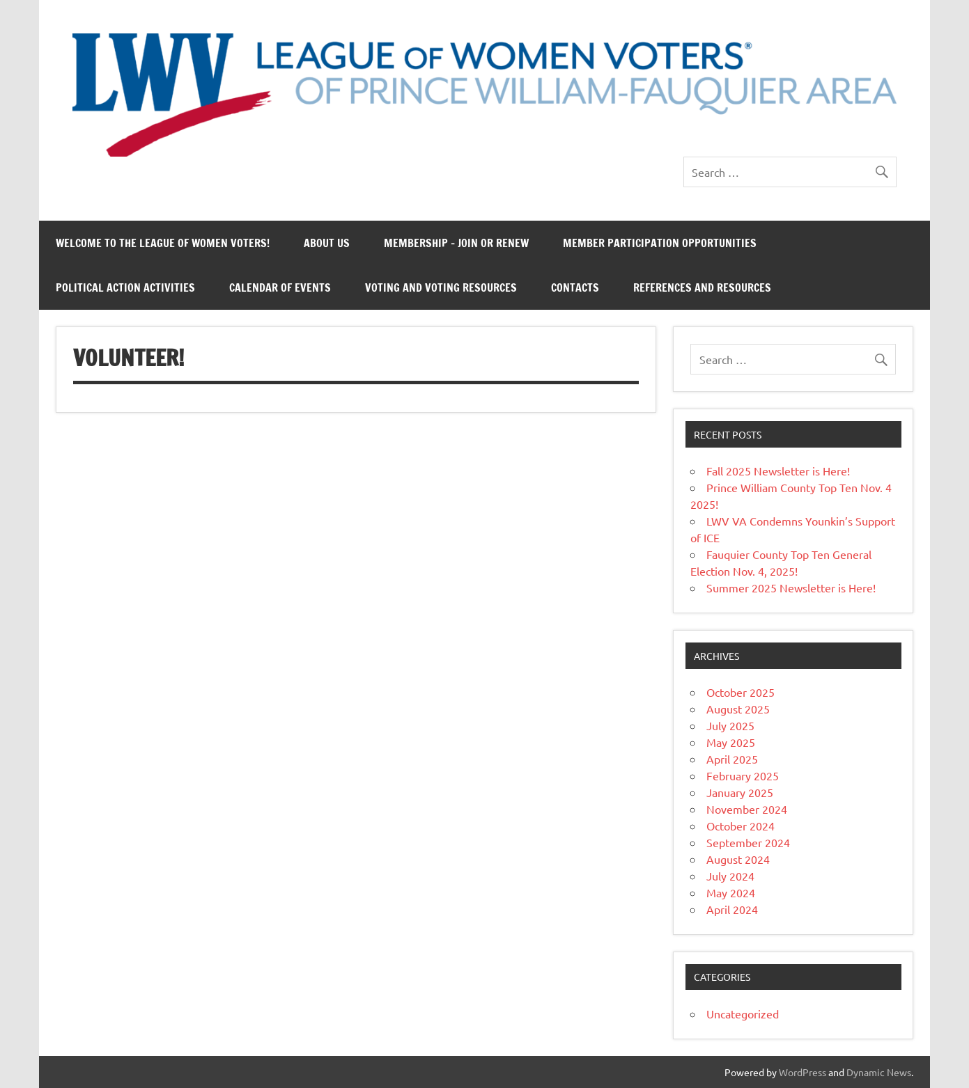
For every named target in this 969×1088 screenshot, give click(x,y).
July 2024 (730, 876)
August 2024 (738, 859)
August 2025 (738, 709)
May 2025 (730, 742)
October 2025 (740, 692)
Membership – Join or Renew (456, 243)
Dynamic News (878, 1072)
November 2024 (746, 809)
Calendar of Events (280, 287)
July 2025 (730, 725)
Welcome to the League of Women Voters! (163, 243)
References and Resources (702, 287)
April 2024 (732, 909)
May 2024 (730, 892)
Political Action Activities (125, 287)
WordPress (802, 1072)
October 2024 (740, 826)
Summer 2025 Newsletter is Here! (791, 587)
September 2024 (748, 842)
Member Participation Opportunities (660, 243)
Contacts (575, 287)
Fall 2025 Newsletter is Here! (778, 471)
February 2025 (742, 775)
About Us (327, 243)
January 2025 (739, 792)
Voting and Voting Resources (441, 287)
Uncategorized (742, 1013)
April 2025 (732, 759)
